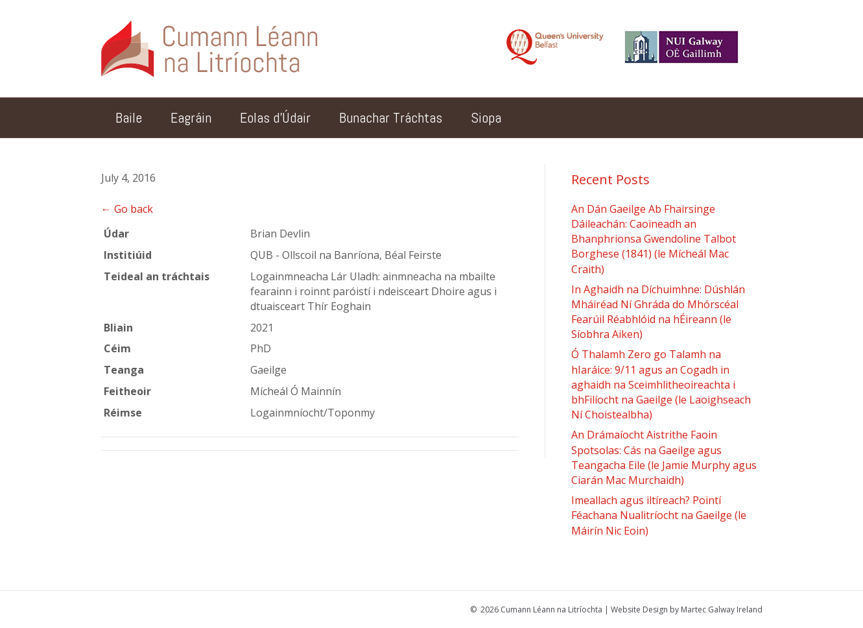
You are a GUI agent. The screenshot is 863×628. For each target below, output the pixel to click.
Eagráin (191, 117)
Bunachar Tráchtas (390, 117)
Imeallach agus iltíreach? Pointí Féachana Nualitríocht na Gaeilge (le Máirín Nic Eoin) (658, 515)
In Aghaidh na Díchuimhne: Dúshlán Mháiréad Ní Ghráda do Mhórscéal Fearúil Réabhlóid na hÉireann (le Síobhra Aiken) (658, 312)
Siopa (486, 117)
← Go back (127, 209)
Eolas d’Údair (275, 117)
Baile (128, 117)
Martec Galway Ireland (722, 609)
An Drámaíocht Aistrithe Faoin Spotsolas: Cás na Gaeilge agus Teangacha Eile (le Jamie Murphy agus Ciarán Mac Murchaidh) (664, 457)
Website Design (639, 609)
